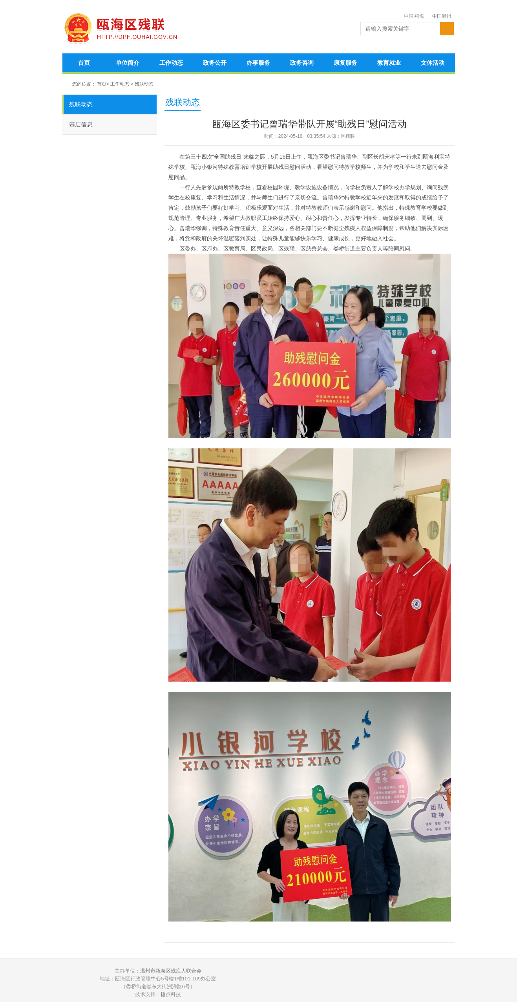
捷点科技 (171, 994)
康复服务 (345, 62)
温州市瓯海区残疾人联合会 (170, 971)
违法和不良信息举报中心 (408, 983)
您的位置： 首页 (89, 84)
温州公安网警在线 (290, 983)
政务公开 (215, 62)
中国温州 (441, 16)
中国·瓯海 (414, 16)
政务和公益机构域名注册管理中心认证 (349, 983)
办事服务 (258, 62)
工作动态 (171, 62)
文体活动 (432, 62)
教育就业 (389, 62)
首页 (84, 62)
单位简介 (127, 62)
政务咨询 (302, 62)
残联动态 (144, 84)
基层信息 (81, 124)
